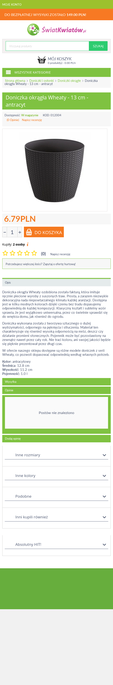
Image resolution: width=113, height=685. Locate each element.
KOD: (46, 115)
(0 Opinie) (13, 120)
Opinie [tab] (9, 390)
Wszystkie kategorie (28, 72)
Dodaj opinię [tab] (13, 438)
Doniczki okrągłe (69, 81)
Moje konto (11, 4)
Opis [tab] (8, 282)
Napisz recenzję (32, 120)
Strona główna (15, 81)
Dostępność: (13, 115)
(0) (43, 253)
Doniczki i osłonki (41, 81)
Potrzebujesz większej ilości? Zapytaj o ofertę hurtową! (41, 264)
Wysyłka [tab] (10, 381)
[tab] (56, 414)
